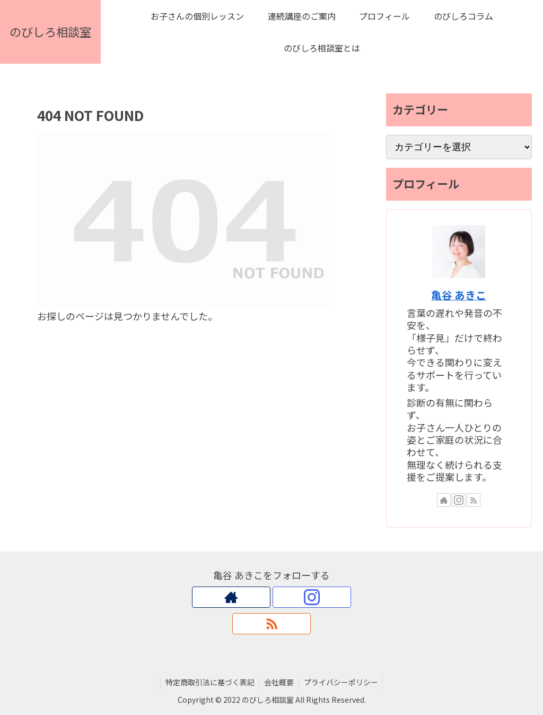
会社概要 (279, 682)
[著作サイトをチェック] (444, 500)
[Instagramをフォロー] (459, 500)
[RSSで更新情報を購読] (473, 500)
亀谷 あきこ (458, 295)
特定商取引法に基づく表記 (208, 682)
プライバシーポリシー (342, 682)
